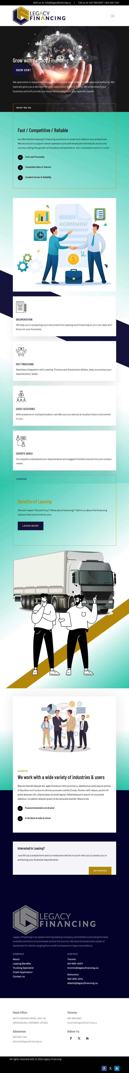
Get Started (100, 871)
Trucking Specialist (23, 968)
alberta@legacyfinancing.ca (27, 1041)
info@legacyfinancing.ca (58, 2)
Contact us (19, 976)
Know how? (23, 70)
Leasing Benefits (22, 963)
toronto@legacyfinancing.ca (82, 1022)
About (16, 959)
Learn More (31, 526)
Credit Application (22, 972)
